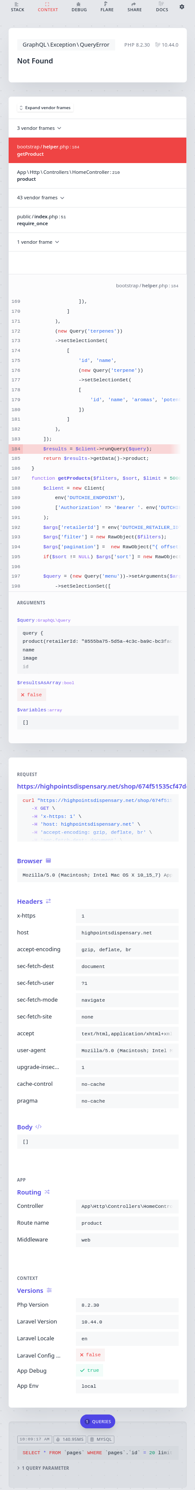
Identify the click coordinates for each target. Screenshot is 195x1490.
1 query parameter (43, 1468)
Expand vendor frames (45, 107)
